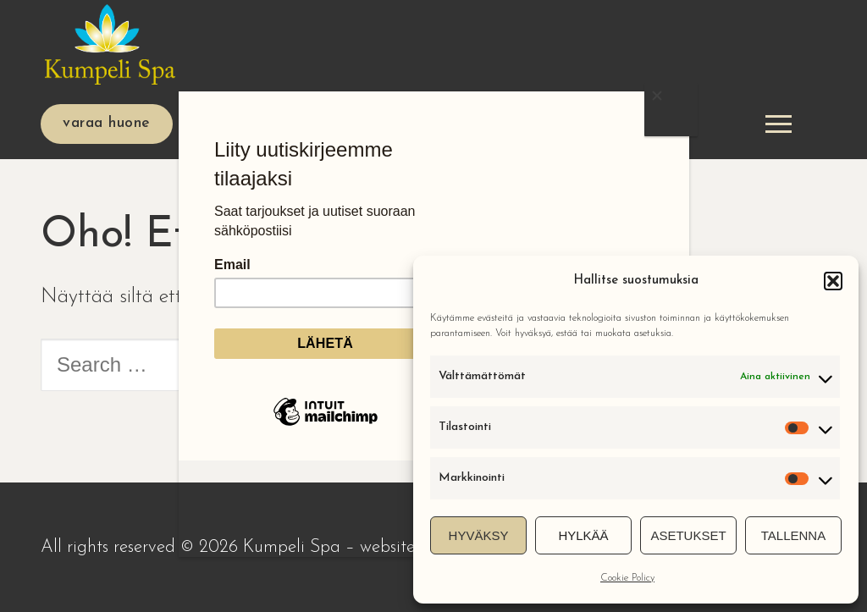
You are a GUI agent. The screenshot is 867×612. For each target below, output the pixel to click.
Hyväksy (479, 535)
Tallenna (793, 535)
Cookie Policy (627, 578)
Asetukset (688, 535)
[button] (833, 281)
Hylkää (583, 535)
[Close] (670, 109)
